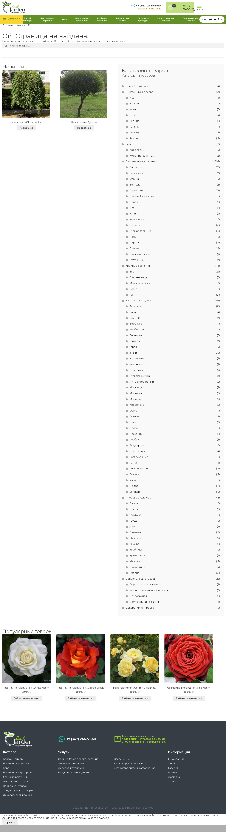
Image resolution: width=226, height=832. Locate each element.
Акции (172, 781)
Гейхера (135, 348)
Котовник (136, 371)
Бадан (133, 319)
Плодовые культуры (143, 23)
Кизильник (137, 226)
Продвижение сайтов (139, 814)
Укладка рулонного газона (130, 772)
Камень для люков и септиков (149, 597)
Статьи (172, 790)
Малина (135, 568)
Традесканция (139, 464)
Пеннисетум (137, 458)
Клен (133, 116)
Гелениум (136, 342)
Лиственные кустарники (82, 23)
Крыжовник (137, 562)
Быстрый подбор (212, 23)
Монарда (135, 406)
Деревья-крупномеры (72, 777)
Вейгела (135, 191)
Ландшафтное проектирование (78, 768)
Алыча (134, 510)
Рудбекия (136, 446)
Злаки (133, 359)
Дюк (132, 533)
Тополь (134, 133)
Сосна (133, 296)
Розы (133, 243)
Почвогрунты (138, 603)
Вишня (134, 516)
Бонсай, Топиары (27, 23)
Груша (133, 528)
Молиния (136, 400)
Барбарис (136, 174)
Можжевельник (140, 290)
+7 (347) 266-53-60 (133, 7)
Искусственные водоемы (74, 781)
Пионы (134, 429)
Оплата (172, 772)
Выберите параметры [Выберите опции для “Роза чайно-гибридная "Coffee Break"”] (84, 705)
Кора (64, 23)
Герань (134, 354)
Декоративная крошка (191, 23)
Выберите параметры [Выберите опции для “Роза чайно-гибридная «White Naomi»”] (26, 705)
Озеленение (122, 768)
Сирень (135, 249)
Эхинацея (136, 498)
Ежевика (135, 539)
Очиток (134, 423)
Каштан (134, 110)
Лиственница (138, 284)
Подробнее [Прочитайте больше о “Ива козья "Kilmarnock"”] (26, 135)
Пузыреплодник (140, 238)
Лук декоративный (142, 388)
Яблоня (134, 145)
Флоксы (135, 481)
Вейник (134, 325)
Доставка (174, 786)
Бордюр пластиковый (144, 591)
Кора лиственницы (142, 162)
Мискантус (136, 394)
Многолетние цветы (122, 23)
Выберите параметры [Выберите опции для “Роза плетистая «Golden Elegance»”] (141, 705)
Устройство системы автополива (134, 777)
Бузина (134, 186)
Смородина (137, 574)
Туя (132, 302)
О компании (176, 768)
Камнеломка (138, 365)
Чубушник (136, 267)
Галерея (173, 777)
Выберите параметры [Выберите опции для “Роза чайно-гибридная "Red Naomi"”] (198, 705)
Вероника (136, 330)
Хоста (133, 487)
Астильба (136, 313)
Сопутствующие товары (166, 23)
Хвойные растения (102, 23)
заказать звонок (135, 10)
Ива (132, 104)
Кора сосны (137, 157)
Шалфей (135, 493)
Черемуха (136, 139)
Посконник (137, 441)
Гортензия (136, 197)
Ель (132, 278)
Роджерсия (137, 452)
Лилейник (136, 377)
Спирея (135, 255)
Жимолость (137, 545)
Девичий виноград (142, 203)
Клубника (136, 556)
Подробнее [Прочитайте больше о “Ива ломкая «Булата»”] (84, 135)
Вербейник (137, 336)
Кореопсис (137, 412)
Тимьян (134, 469)
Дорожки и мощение (71, 772)
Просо (134, 435)
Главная (10, 32)
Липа (133, 122)
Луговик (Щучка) (140, 383)
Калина (134, 220)
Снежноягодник (140, 261)
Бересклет (136, 180)
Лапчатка (135, 232)
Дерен (134, 209)
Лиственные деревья (47, 23)
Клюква (134, 551)
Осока (133, 417)
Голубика (135, 522)
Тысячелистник (139, 475)
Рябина (134, 128)
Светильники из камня (144, 609)
